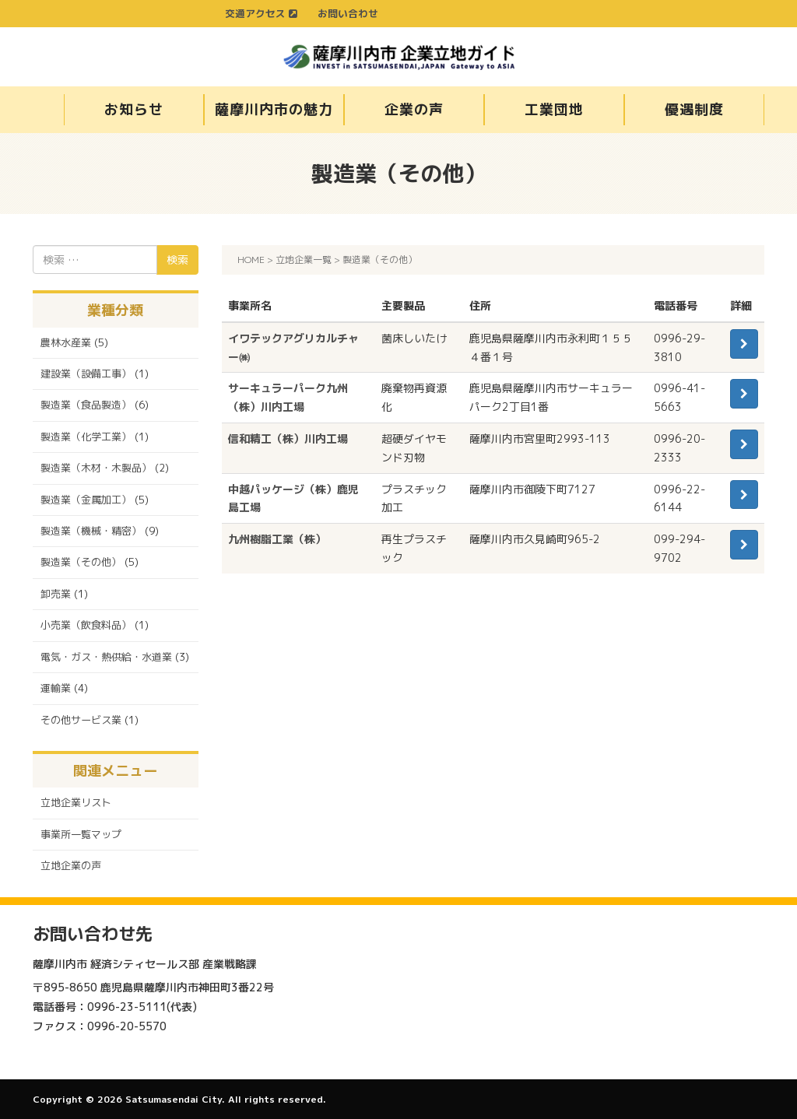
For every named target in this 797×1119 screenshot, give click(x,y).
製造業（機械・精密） (91, 531)
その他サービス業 (80, 720)
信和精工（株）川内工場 (288, 438)
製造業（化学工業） (86, 437)
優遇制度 (694, 109)
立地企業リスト (75, 802)
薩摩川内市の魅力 (273, 109)
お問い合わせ (348, 13)
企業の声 (414, 109)
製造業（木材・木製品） (96, 468)
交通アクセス (261, 13)
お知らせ (133, 109)
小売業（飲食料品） (86, 625)
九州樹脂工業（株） (277, 538)
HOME (251, 259)
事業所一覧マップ (80, 834)
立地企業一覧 (304, 259)
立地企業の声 (70, 865)
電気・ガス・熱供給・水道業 (106, 657)
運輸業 (55, 688)
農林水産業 (65, 342)
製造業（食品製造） (86, 405)
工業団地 (554, 109)
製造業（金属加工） (86, 500)
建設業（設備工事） (86, 374)
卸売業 (55, 594)
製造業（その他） (80, 562)
